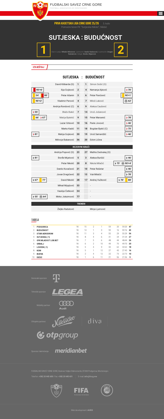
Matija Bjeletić (67, 117)
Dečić (39, 257)
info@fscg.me (90, 376)
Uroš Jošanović (98, 112)
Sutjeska (41, 237)
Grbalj (40, 244)
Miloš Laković (97, 101)
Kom (39, 251)
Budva (40, 254)
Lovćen (40, 247)
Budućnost (42, 230)
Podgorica (42, 227)
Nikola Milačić (97, 163)
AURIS (90, 410)
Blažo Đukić (68, 112)
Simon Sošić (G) (98, 84)
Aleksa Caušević (98, 106)
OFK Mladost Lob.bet (47, 240)
